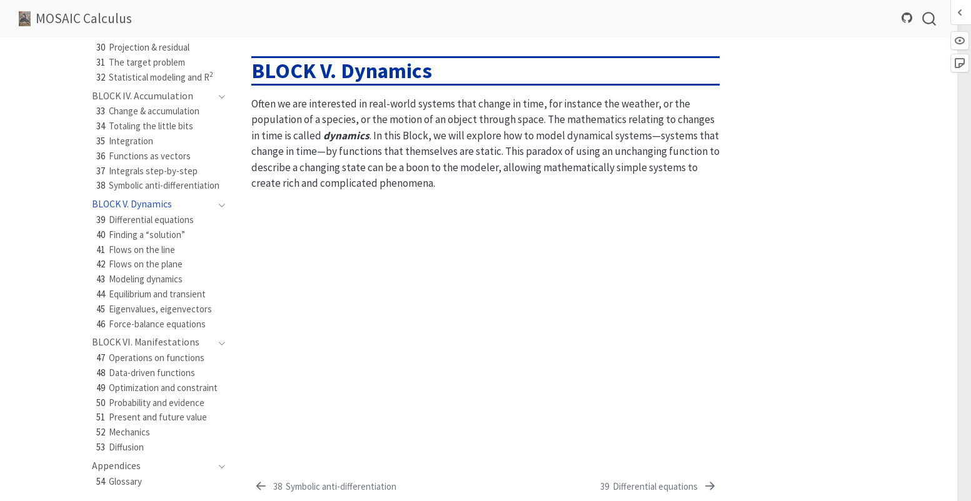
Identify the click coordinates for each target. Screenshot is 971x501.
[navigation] (218, 96)
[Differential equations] (659, 486)
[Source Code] (907, 18)
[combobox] (929, 18)
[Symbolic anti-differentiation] (324, 486)
